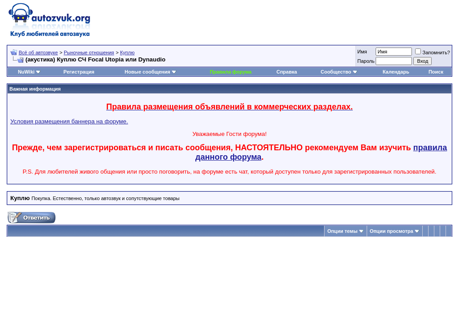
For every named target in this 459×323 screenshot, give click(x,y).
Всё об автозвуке (38, 52)
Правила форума (230, 71)
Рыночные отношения (89, 52)
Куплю (127, 52)
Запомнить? (432, 52)
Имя (362, 51)
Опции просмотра (391, 231)
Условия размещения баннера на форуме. (69, 121)
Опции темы (342, 231)
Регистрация (79, 71)
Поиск (436, 71)
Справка (287, 71)
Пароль (365, 61)
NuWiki (26, 71)
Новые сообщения (147, 71)
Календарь (396, 71)
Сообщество (338, 71)
